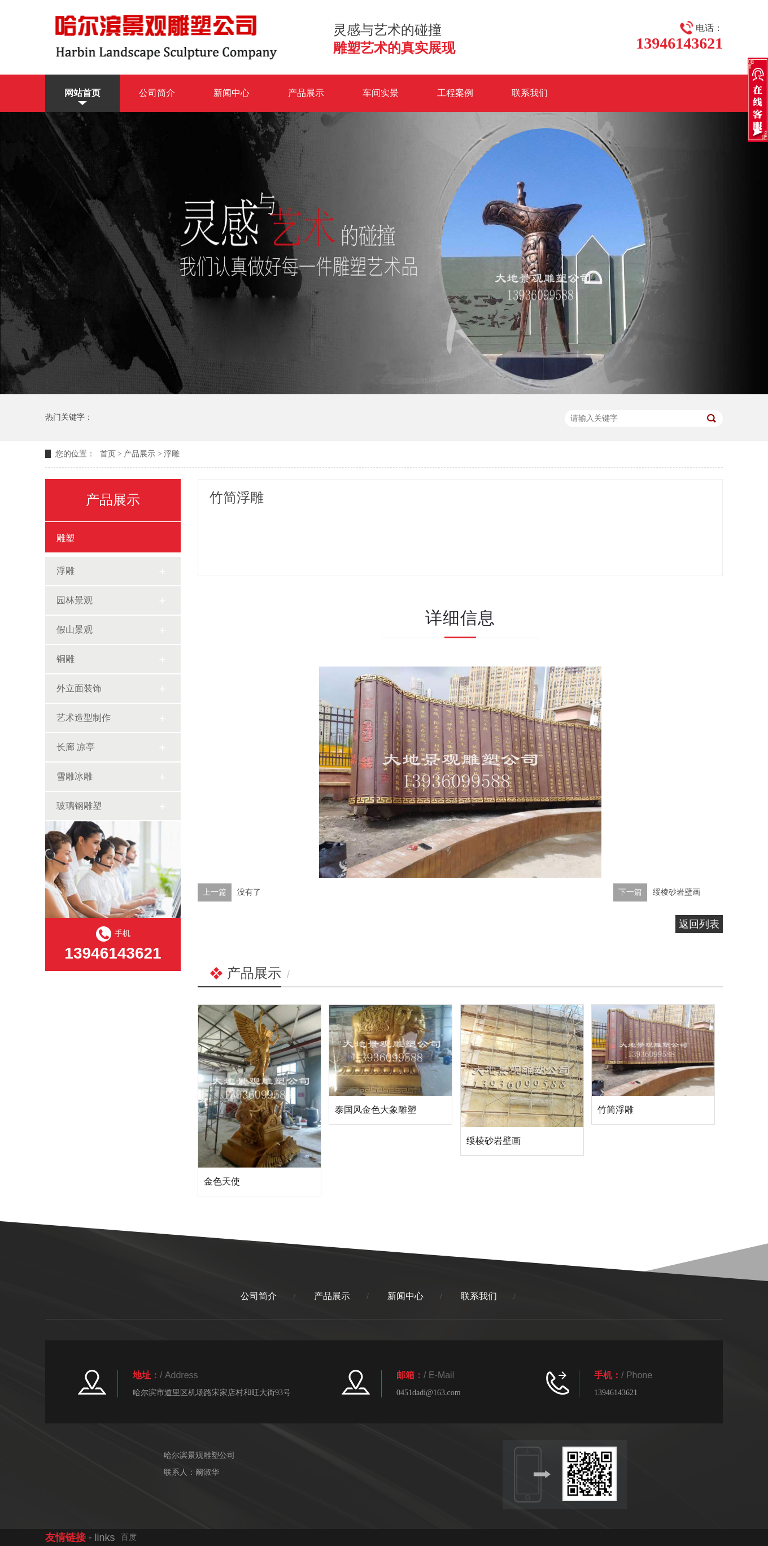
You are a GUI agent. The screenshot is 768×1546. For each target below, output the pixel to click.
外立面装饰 (79, 688)
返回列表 (699, 924)
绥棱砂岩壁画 (676, 892)
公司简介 (157, 93)
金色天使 (222, 1181)
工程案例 (455, 93)
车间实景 (381, 93)
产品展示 (306, 93)
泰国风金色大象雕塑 (375, 1109)
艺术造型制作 (83, 717)
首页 (108, 454)
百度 (129, 1537)
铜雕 (65, 659)
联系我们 (530, 93)
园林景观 (74, 600)
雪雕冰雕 (74, 776)
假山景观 (74, 629)
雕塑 (65, 538)
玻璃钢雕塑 (79, 806)
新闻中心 (231, 93)
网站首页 (82, 93)
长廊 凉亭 (75, 747)
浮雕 (172, 454)
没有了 (249, 892)
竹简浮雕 (615, 1109)
